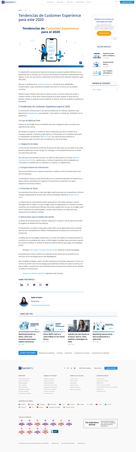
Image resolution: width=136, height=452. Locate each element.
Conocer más (104, 33)
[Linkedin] (21, 284)
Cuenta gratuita (111, 368)
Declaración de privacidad (68, 443)
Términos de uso (81, 443)
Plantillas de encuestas (49, 378)
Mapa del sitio (55, 443)
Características (80, 5)
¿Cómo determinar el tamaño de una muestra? (107, 387)
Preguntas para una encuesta (50, 387)
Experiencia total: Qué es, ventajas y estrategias (109, 56)
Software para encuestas (24, 378)
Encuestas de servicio (49, 393)
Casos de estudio (100, 378)
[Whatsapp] (40, 284)
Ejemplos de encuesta (75, 387)
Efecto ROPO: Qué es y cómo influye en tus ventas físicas (54, 336)
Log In (115, 1)
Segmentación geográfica (24, 389)
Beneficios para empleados (46, 353)
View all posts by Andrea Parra (40, 305)
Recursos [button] (70, 5)
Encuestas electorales (23, 391)
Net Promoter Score (101, 391)
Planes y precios (74, 380)
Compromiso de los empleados (100, 353)
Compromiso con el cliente (81, 353)
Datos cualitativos (23, 385)
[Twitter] (34, 284)
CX (25, 10)
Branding (59, 353)
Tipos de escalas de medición (103, 385)
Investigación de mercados (25, 393)
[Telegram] (46, 284)
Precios (89, 5)
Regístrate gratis (110, 5)
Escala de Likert (100, 389)
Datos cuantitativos (23, 387)
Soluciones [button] (61, 5)
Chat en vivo (97, 368)
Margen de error (100, 383)
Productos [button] (51, 5)
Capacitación (68, 353)
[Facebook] (28, 284)
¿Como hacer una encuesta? (50, 385)
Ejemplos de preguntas (49, 383)
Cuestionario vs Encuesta (102, 380)
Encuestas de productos (49, 391)
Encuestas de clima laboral (50, 389)
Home (20, 10)
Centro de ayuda (85, 368)
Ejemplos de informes (49, 380)
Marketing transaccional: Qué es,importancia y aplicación (103, 336)
